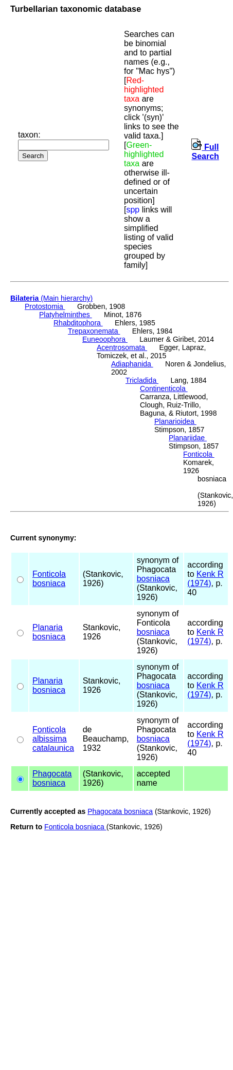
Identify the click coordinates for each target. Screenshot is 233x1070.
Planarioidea (175, 421)
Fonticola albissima (49, 734)
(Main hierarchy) (51, 298)
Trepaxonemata (94, 331)
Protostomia (45, 306)
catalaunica (53, 748)
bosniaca (48, 583)
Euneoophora (105, 339)
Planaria (47, 627)
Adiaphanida (132, 364)
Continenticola (164, 388)
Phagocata (52, 773)
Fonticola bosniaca (75, 827)
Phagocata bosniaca (120, 811)
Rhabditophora (78, 323)
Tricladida (142, 380)
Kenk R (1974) (205, 579)
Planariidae (188, 438)
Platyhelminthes (65, 314)
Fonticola (198, 454)
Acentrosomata (122, 347)
